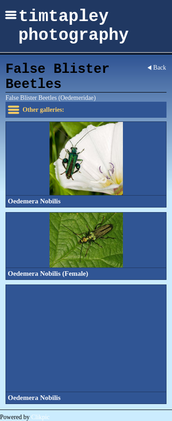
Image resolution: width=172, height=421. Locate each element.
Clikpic (40, 417)
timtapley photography (73, 26)
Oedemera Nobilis (34, 201)
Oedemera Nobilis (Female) (48, 273)
